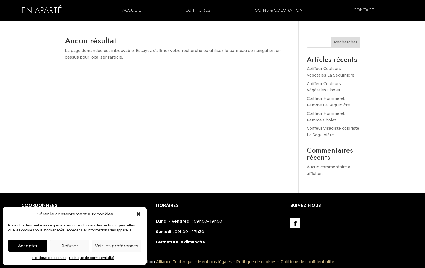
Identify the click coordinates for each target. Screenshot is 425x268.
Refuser (69, 245)
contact (364, 10)
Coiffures (197, 10)
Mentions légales (215, 261)
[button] (138, 214)
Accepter (28, 245)
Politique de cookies (49, 258)
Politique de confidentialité (91, 258)
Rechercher (345, 42)
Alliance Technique (175, 261)
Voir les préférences (116, 245)
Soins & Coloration (279, 10)
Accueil (131, 10)
